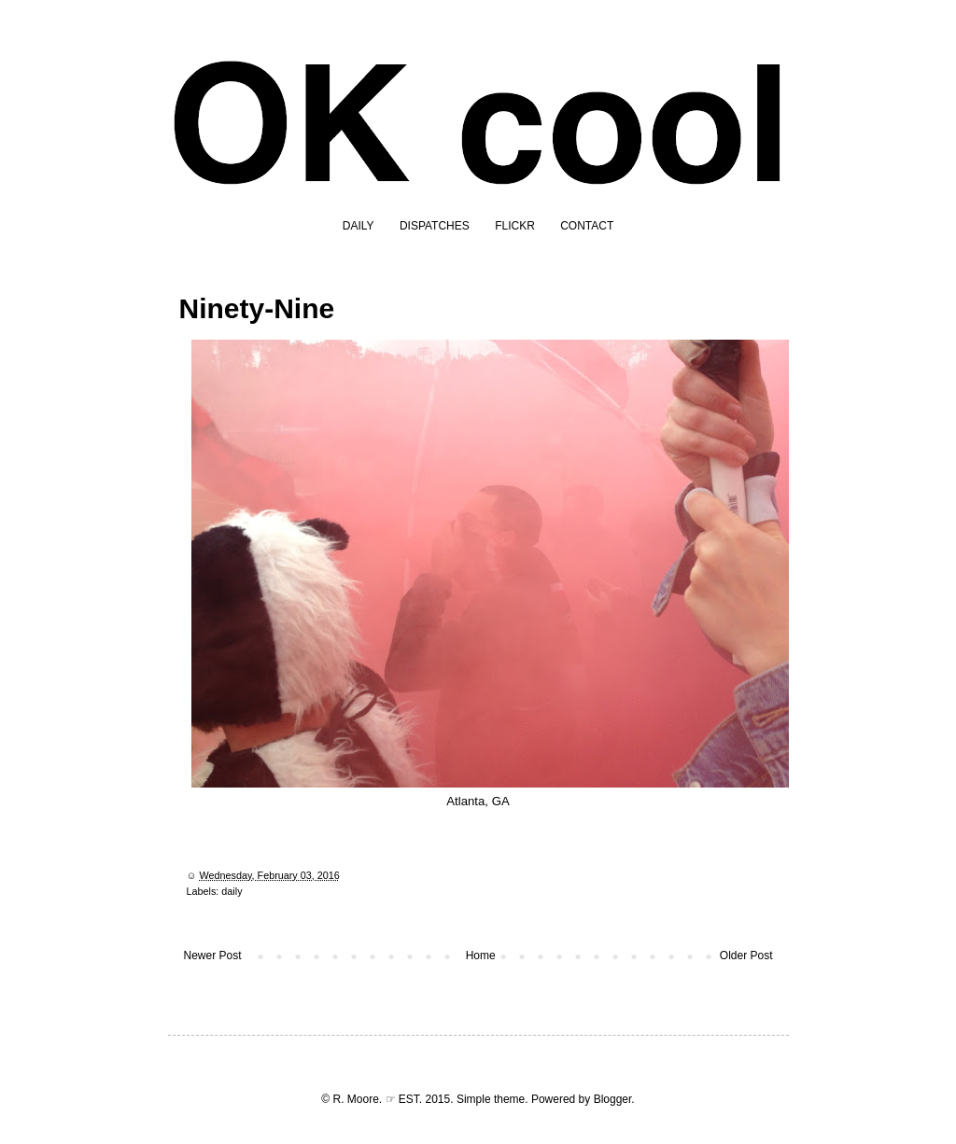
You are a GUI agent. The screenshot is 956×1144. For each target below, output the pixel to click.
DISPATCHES (435, 225)
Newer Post (213, 955)
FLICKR (515, 225)
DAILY (358, 225)
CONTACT (586, 225)
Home (481, 955)
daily (231, 891)
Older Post (746, 955)
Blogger (613, 1099)
